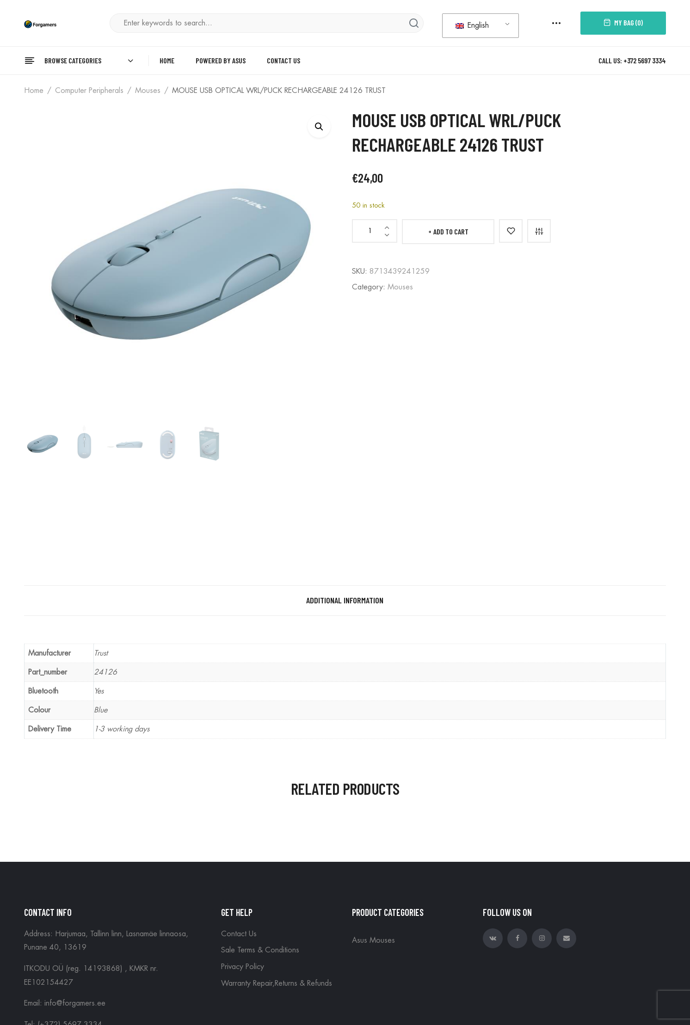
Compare (539, 231)
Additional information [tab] (344, 600)
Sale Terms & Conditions (260, 950)
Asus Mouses (373, 940)
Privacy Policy (242, 966)
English (472, 25)
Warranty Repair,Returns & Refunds (276, 983)
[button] (319, 126)
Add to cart (450, 231)
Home (33, 90)
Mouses (147, 90)
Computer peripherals (89, 90)
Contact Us (239, 934)
